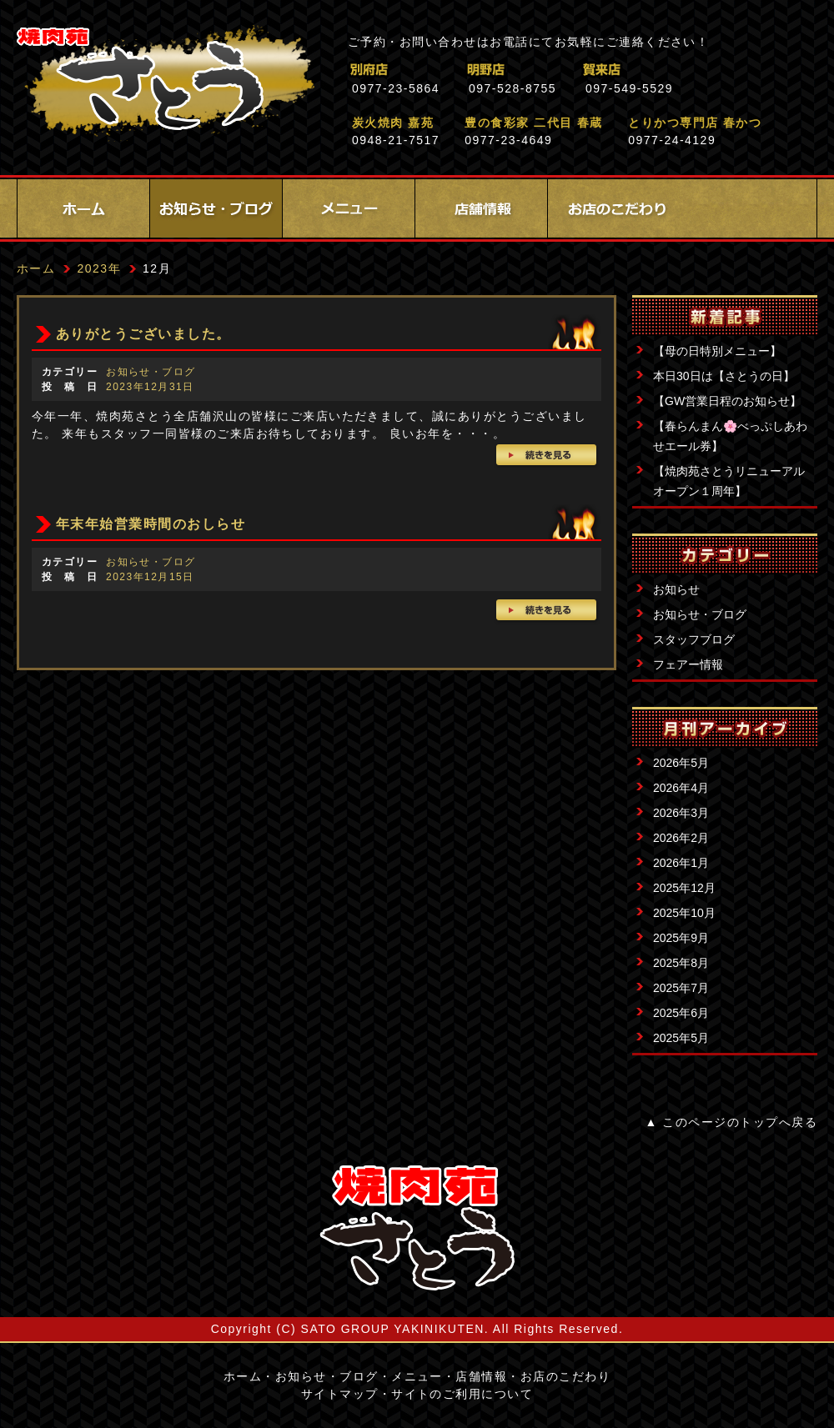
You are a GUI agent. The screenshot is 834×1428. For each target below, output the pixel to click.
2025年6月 (681, 1013)
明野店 (558, 69)
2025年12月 (684, 887)
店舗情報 (481, 208)
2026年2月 (681, 837)
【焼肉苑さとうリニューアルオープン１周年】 (729, 481)
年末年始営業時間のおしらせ (150, 524)
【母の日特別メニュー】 (717, 351)
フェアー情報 (688, 664)
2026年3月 (681, 812)
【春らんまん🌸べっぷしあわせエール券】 (730, 436)
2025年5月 (681, 1038)
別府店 (441, 69)
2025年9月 (681, 937)
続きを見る (547, 457)
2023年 (99, 268)
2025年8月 (681, 963)
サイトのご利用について (462, 1393)
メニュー (348, 208)
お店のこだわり (614, 208)
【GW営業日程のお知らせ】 (727, 401)
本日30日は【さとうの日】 (724, 376)
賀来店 (675, 69)
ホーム (83, 208)
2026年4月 (681, 787)
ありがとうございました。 (143, 334)
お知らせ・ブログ (216, 208)
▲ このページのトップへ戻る (731, 1122)
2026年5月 (681, 762)
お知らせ (676, 589)
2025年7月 (681, 988)
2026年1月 (681, 862)
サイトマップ (340, 1393)
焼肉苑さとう (165, 83)
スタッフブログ (694, 639)
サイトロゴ (417, 1228)
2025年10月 (684, 912)
